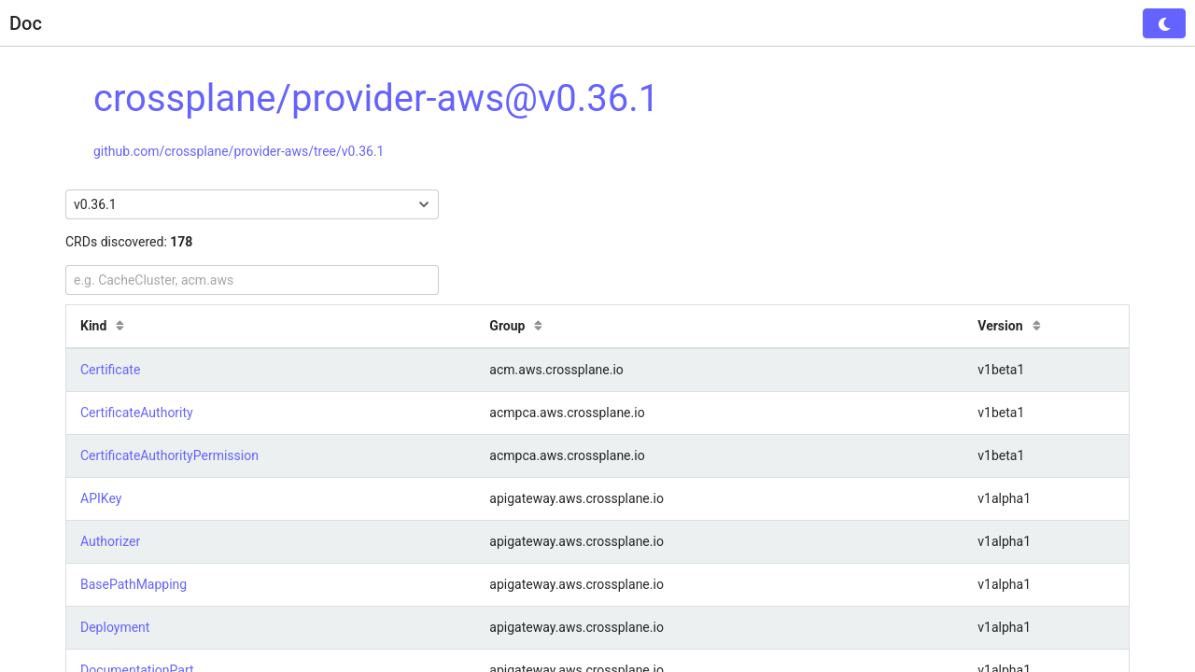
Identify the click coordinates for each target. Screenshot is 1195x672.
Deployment (114, 627)
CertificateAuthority (136, 412)
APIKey (100, 498)
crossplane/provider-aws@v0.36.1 (376, 98)
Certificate (110, 369)
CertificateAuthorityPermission (169, 455)
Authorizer (110, 541)
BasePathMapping (133, 584)
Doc (25, 23)
